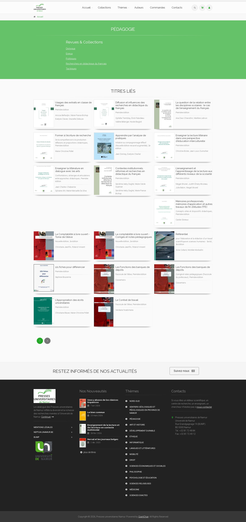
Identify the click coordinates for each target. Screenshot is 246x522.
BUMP (36, 437)
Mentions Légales (43, 427)
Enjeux (69, 53)
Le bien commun (96, 412)
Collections (104, 7)
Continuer (47, 417)
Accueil (86, 7)
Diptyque (70, 48)
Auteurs (138, 7)
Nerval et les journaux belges (102, 439)
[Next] (47, 341)
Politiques (71, 58)
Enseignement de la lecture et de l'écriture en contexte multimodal (103, 427)
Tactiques (71, 68)
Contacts (177, 7)
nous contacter (204, 407)
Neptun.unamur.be (43, 432)
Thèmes (122, 7)
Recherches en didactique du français (86, 63)
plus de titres (88, 452)
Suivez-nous (184, 371)
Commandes (157, 7)
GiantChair (143, 516)
